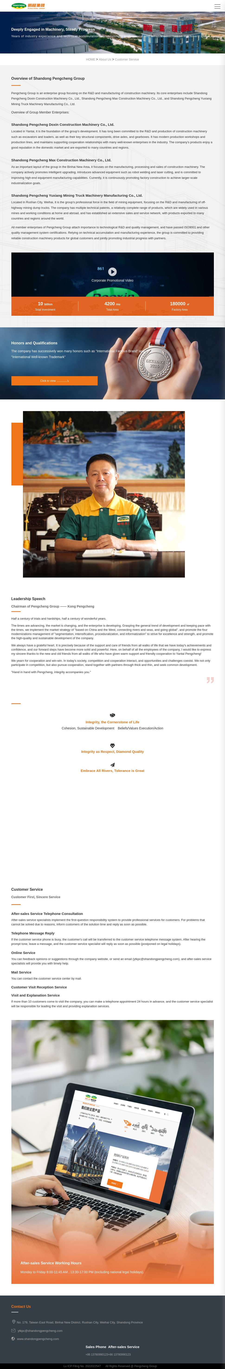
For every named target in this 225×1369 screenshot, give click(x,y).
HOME (90, 59)
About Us (105, 59)
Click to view (54, 380)
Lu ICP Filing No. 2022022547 (82, 1366)
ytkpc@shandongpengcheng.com (40, 1330)
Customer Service (127, 59)
